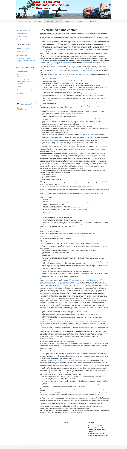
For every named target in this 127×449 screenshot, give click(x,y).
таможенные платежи (54, 140)
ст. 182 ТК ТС (67, 245)
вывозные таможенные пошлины (72, 397)
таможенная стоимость (49, 211)
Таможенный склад (69, 21)
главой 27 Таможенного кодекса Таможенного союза (54, 62)
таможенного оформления (57, 66)
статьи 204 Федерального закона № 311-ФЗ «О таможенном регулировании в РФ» (67, 321)
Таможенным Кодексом (102, 68)
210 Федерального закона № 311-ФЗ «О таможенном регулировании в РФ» (69, 74)
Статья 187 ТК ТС (68, 107)
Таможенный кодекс (22, 71)
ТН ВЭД (19, 86)
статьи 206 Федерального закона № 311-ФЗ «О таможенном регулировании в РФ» (67, 360)
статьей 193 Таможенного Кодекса (96, 405)
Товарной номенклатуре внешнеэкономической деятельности (79, 203)
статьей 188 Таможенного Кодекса (67, 148)
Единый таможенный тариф (24, 90)
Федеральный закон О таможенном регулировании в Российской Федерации (26, 81)
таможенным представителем (84, 70)
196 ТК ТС (57, 393)
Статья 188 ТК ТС (68, 130)
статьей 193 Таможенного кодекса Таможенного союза (81, 280)
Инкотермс (20, 93)
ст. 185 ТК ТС (60, 302)
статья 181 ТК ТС (102, 182)
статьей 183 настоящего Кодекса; (83, 236)
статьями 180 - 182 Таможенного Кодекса (97, 380)
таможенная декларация (92, 134)
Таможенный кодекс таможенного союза (26, 75)
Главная (25, 447)
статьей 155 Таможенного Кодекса (74, 113)
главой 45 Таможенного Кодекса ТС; (86, 93)
